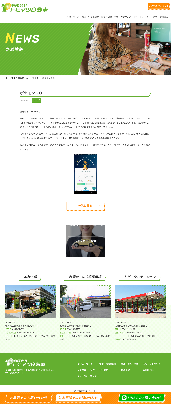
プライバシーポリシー (88, 372)
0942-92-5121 (16, 369)
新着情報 (125, 366)
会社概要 (103, 366)
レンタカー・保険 (86, 366)
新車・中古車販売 (107, 360)
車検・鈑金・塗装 (129, 360)
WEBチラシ (148, 366)
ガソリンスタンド (151, 360)
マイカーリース (84, 360)
